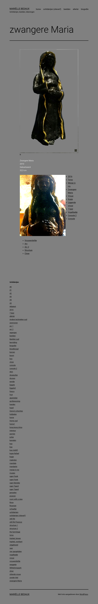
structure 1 (14, 525)
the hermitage (15, 532)
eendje (12, 382)
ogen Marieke (15, 483)
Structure (28, 250)
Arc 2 (27, 247)
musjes (12, 473)
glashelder (14, 398)
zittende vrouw (15, 574)
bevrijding (13, 342)
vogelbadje (14, 555)
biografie (84, 9)
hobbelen (13, 414)
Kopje (70, 199)
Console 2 (72, 215)
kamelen (13, 440)
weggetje (13, 565)
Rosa (11, 502)
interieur (13, 431)
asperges (13, 333)
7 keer (70, 209)
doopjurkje (14, 375)
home (38, 9)
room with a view (16, 499)
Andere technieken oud (18, 319)
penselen (13, 493)
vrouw (12, 558)
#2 (11, 293)
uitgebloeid (14, 545)
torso (12, 535)
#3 (11, 297)
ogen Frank (14, 476)
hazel (12, 408)
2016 (70, 176)
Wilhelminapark (15, 568)
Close (27, 253)
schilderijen (14, 512)
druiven (12, 378)
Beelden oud (14, 339)
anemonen (14, 323)
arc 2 (11, 329)
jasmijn (12, 434)
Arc (26, 244)
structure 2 (14, 529)
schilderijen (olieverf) (52, 9)
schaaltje (13, 509)
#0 (11, 287)
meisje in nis (14, 470)
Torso (70, 180)
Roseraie (13, 506)
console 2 (13, 369)
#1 (11, 290)
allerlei (75, 9)
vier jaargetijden (16, 551)
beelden (67, 9)
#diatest (13, 306)
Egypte (12, 385)
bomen (12, 352)
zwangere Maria (16, 581)
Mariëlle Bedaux (19, 8)
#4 (11, 300)
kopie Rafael (14, 453)
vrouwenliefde (15, 561)
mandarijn (13, 467)
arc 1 (11, 326)
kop (11, 444)
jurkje (12, 437)
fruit (11, 395)
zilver (12, 571)
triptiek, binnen (15, 538)
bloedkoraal (14, 349)
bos (11, 359)
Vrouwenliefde (31, 240)
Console (71, 219)
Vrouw (70, 196)
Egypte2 (13, 388)
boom (12, 356)
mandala (13, 463)
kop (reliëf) (14, 450)
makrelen (13, 460)
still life (12, 519)
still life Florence (16, 522)
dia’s (11, 372)
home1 (12, 424)
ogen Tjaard (14, 486)
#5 (11, 303)
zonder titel (14, 578)
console (13, 365)
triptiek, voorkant (16, 542)
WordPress (84, 594)
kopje (12, 457)
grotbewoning (15, 401)
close (12, 362)
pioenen (13, 496)
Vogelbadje (72, 212)
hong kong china (16, 427)
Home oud (14, 421)
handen (12, 404)
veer (11, 548)
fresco (12, 391)
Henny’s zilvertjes (16, 411)
